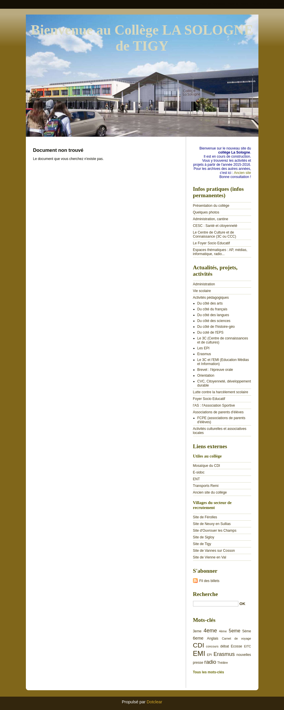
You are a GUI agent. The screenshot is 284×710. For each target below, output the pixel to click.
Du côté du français (212, 309)
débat (224, 646)
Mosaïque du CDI (206, 466)
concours (212, 646)
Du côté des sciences (214, 321)
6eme (198, 638)
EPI (209, 654)
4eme (210, 630)
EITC (247, 646)
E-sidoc (199, 472)
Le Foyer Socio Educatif (211, 243)
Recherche (205, 594)
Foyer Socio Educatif (209, 399)
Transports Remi (206, 486)
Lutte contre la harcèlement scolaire (220, 392)
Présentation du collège (211, 206)
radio (210, 662)
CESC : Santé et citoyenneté (215, 226)
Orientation (206, 375)
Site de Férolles (205, 517)
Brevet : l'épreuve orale (215, 370)
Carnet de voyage (236, 638)
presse (198, 663)
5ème (246, 631)
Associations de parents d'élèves (218, 412)
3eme (197, 631)
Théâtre (222, 662)
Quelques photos (206, 212)
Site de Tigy (202, 544)
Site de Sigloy (203, 537)
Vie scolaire (202, 291)
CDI (198, 645)
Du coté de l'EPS (210, 332)
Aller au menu (238, 4)
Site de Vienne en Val (209, 557)
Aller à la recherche (267, 4)
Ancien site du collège (210, 492)
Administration (204, 284)
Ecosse (236, 646)
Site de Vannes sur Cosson (214, 551)
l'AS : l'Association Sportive (214, 405)
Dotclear (154, 702)
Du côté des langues (213, 315)
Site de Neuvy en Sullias (212, 524)
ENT (196, 479)
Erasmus (204, 354)
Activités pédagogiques (211, 298)
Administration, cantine (210, 219)
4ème (223, 631)
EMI (199, 653)
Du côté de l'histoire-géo (216, 327)
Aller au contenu (212, 4)
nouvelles (243, 655)
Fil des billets (209, 581)
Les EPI (203, 348)
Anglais (212, 638)
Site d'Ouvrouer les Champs (215, 531)
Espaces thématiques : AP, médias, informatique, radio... (220, 252)
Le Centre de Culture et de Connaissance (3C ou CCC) (214, 234)
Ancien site (242, 173)
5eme (234, 630)
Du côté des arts (210, 303)
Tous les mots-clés (208, 672)
